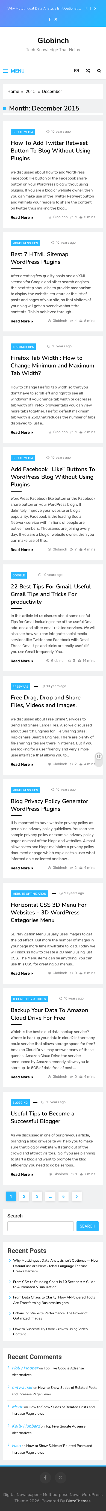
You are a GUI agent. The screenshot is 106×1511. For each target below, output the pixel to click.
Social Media (23, 132)
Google (19, 575)
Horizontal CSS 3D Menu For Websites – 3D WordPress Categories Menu (49, 912)
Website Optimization (29, 894)
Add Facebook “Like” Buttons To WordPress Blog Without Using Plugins (53, 476)
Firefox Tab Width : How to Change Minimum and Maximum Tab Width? (52, 365)
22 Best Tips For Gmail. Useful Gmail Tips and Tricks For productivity (51, 594)
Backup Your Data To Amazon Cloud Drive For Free (49, 1014)
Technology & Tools (29, 999)
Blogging (20, 1103)
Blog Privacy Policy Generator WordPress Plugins (49, 805)
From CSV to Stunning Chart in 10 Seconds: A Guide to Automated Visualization (54, 1284)
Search (15, 1216)
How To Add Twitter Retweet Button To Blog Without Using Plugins (50, 150)
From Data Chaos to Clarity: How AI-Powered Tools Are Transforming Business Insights (54, 1300)
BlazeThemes (78, 1501)
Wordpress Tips (25, 243)
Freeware (20, 687)
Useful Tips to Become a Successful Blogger (42, 1117)
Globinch (53, 40)
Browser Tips (23, 347)
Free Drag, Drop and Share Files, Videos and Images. (46, 701)
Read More (22, 217)
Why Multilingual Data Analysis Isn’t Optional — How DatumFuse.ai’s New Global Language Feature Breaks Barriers (44, 8)
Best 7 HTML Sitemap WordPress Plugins (39, 258)
